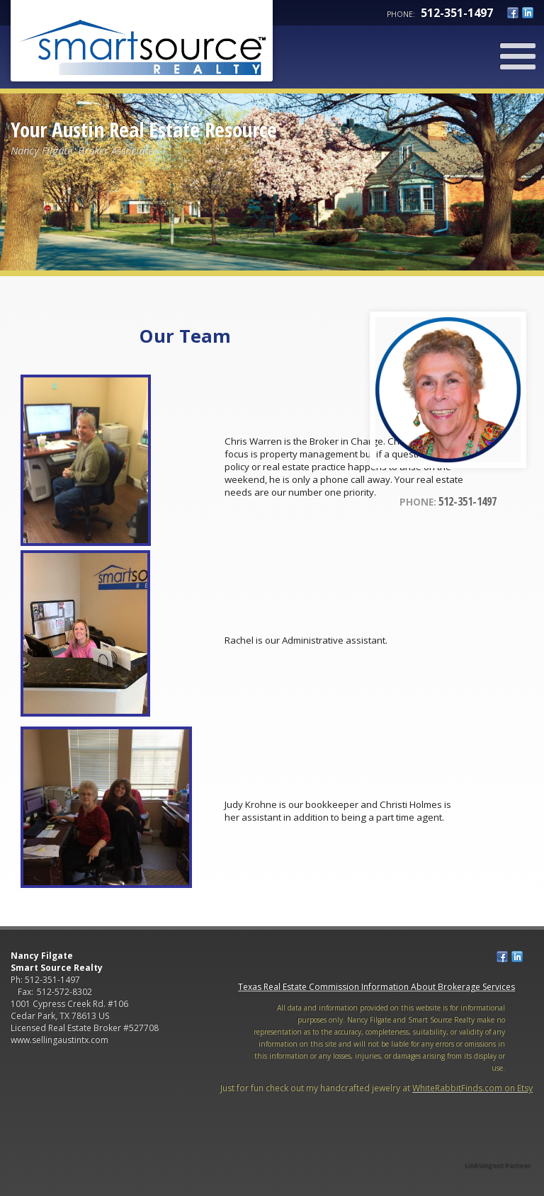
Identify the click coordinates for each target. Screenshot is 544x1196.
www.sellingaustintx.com (59, 1040)
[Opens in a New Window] (498, 1145)
